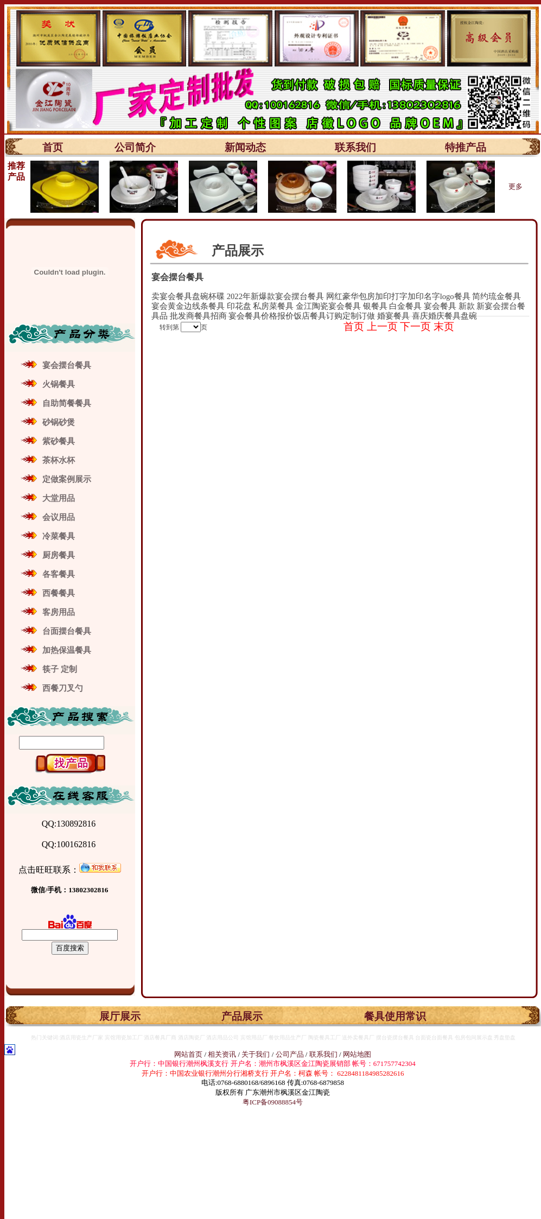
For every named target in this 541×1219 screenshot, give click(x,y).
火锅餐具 (58, 384)
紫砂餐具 (58, 441)
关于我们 (256, 1054)
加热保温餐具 (66, 650)
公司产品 (290, 1054)
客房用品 (58, 612)
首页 (52, 147)
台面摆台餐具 (66, 631)
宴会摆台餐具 (66, 365)
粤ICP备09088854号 (273, 1102)
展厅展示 (120, 1016)
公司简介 (135, 147)
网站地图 (357, 1054)
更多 (515, 186)
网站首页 (188, 1054)
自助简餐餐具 (66, 403)
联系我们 (355, 147)
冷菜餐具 (58, 536)
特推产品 (465, 147)
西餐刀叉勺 (62, 688)
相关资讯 (222, 1054)
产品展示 (242, 1016)
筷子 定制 (59, 669)
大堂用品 (58, 498)
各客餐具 (58, 574)
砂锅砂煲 (58, 422)
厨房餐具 (58, 555)
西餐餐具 (58, 593)
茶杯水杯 (58, 460)
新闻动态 (245, 147)
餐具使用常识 (395, 1016)
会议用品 (58, 517)
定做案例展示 (66, 479)
